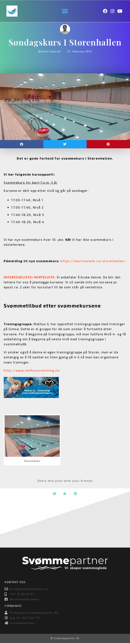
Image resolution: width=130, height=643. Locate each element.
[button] (65, 11)
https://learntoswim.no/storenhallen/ (93, 261)
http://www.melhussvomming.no (32, 370)
